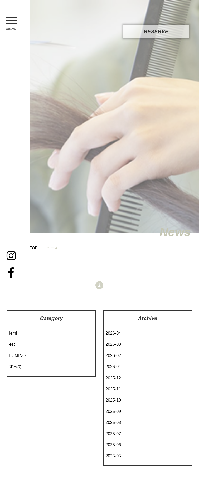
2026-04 (113, 333)
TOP (33, 248)
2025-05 (113, 456)
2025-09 (113, 411)
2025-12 (113, 378)
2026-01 (113, 366)
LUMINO (17, 355)
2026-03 (113, 344)
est (12, 344)
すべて (15, 366)
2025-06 (113, 445)
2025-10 (113, 400)
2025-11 (113, 389)
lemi (13, 333)
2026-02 (113, 355)
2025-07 (113, 434)
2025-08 (113, 422)
